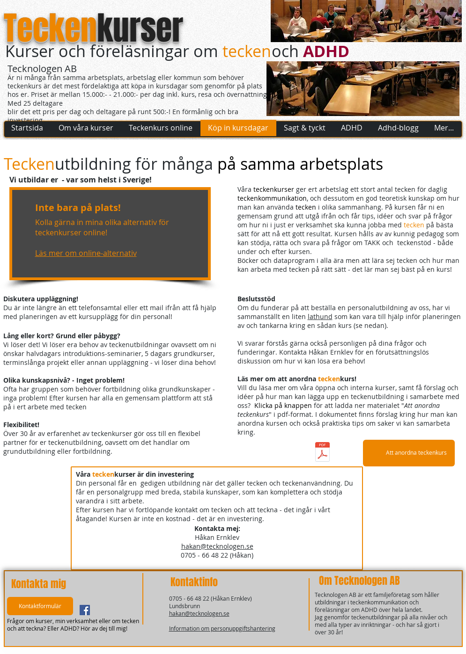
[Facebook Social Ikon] (85, 610)
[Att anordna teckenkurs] (409, 453)
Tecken (50, 28)
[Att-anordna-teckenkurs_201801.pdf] (322, 453)
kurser (140, 28)
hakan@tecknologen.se (217, 546)
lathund (320, 316)
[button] (40, 606)
